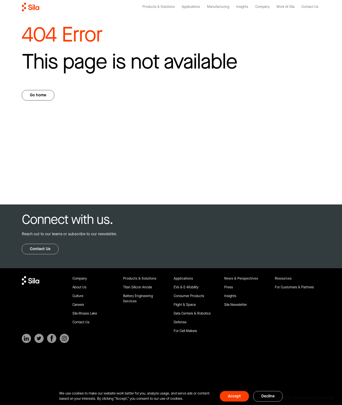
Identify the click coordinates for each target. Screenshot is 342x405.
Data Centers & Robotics (192, 314)
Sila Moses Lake (84, 314)
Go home (38, 95)
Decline (268, 396)
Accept (234, 396)
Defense (180, 322)
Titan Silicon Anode (137, 287)
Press (228, 287)
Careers (78, 305)
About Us (79, 287)
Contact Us (40, 248)
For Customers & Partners (294, 287)
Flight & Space (185, 305)
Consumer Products (189, 296)
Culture (77, 296)
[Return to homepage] (30, 7)
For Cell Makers (185, 331)
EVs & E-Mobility (186, 287)
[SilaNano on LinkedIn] (26, 338)
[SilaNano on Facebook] (51, 338)
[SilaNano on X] (39, 338)
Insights (230, 296)
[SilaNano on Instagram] (64, 338)
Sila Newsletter (235, 305)
